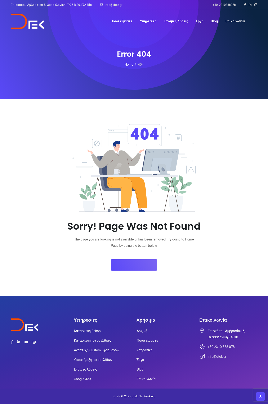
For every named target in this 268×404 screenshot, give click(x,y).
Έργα (199, 21)
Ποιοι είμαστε (121, 21)
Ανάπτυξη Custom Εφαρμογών (96, 350)
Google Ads (82, 379)
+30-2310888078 (224, 5)
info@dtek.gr (113, 5)
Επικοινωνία (235, 21)
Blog (214, 21)
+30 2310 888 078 (221, 347)
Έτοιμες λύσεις (176, 21)
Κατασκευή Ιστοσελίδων (92, 341)
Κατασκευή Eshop (87, 331)
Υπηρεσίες (148, 21)
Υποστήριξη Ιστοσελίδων (93, 360)
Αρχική (142, 331)
